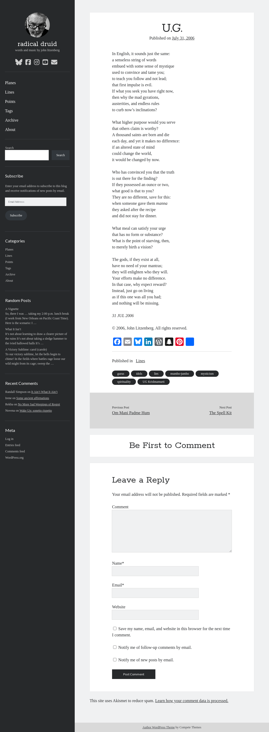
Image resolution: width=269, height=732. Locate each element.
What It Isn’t (13, 329)
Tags (9, 111)
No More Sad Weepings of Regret (39, 404)
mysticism (207, 373)
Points (10, 101)
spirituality (124, 382)
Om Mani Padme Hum (131, 413)
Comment (120, 507)
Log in (9, 439)
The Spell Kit (220, 413)
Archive (11, 120)
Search (9, 148)
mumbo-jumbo (179, 373)
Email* (118, 585)
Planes (10, 83)
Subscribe (16, 215)
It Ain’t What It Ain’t (44, 392)
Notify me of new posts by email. (146, 660)
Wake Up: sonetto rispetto (35, 410)
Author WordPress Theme (158, 727)
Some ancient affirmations (32, 398)
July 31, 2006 (183, 38)
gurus (120, 373)
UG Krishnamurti (153, 382)
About (10, 129)
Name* (118, 563)
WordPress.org (14, 457)
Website (118, 607)
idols (139, 373)
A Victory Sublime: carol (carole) (26, 349)
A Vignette (11, 309)
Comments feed (15, 451)
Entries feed (12, 445)
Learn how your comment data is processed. (191, 700)
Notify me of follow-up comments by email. (155, 647)
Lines (9, 92)
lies (156, 373)
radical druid (37, 44)
